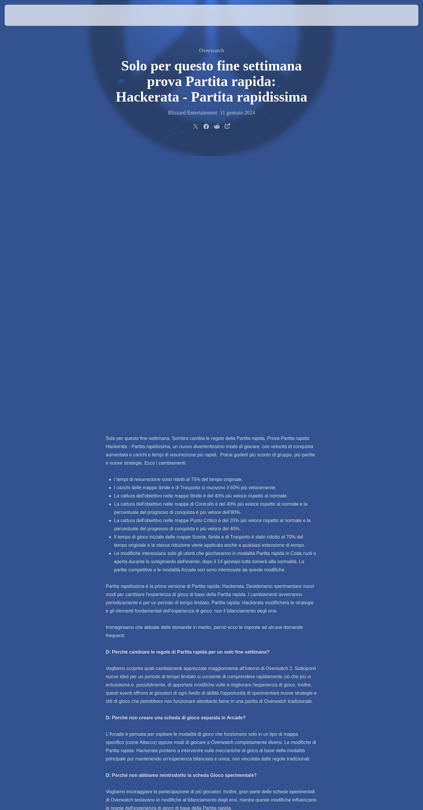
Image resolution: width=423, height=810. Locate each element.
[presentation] (26, 15)
